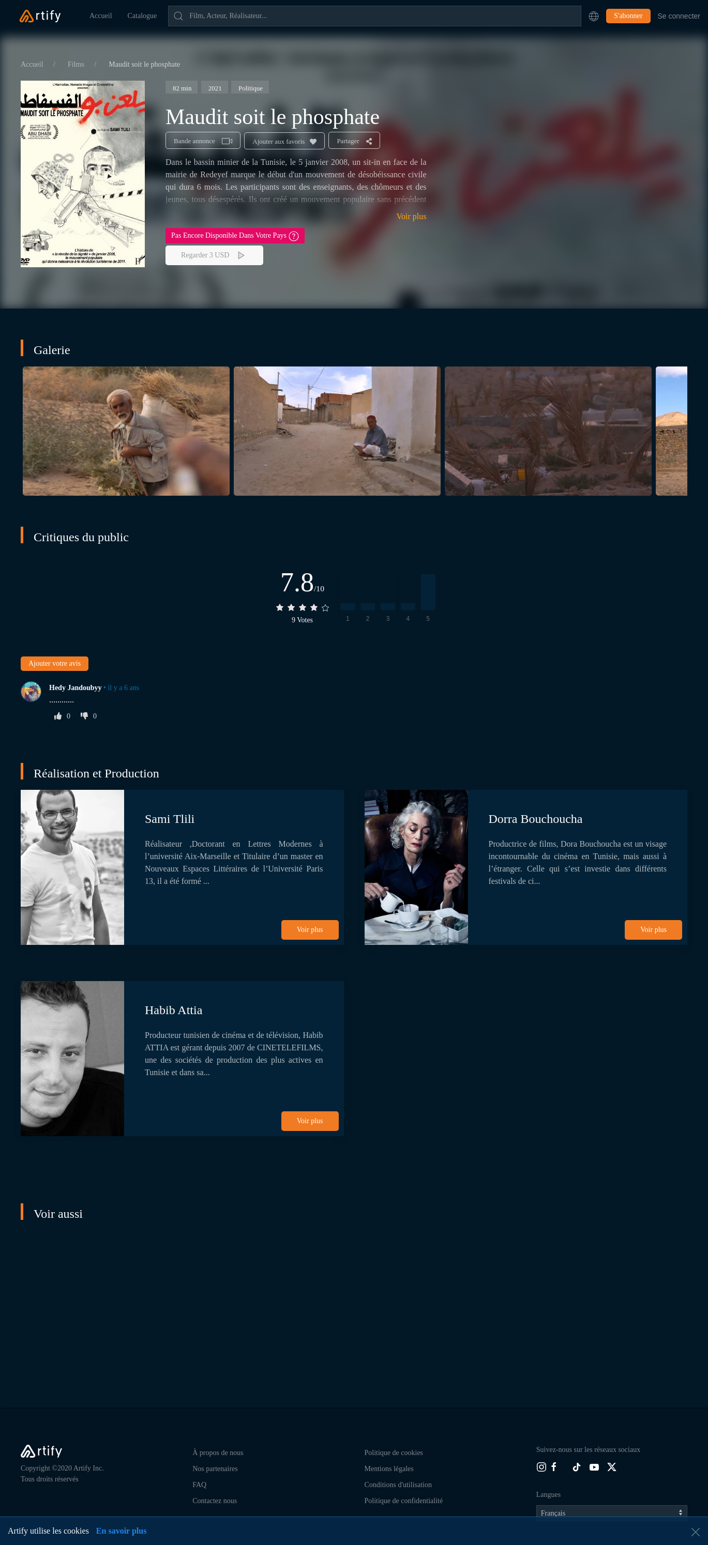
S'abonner (628, 16)
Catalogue (142, 16)
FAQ (199, 1485)
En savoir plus (121, 1530)
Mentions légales (389, 1469)
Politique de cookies (394, 1453)
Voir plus (412, 216)
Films (77, 64)
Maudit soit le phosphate (144, 64)
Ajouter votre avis (54, 663)
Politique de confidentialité (404, 1501)
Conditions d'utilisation (398, 1485)
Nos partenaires (214, 1469)
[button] (594, 16)
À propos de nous (217, 1453)
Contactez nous (214, 1501)
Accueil (100, 16)
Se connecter (679, 16)
